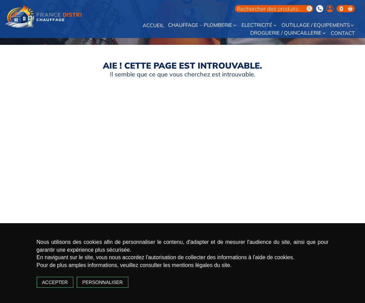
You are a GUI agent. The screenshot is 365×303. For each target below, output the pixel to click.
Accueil (153, 26)
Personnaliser (102, 282)
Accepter (55, 282)
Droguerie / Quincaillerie (288, 33)
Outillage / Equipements (318, 25)
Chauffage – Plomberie (202, 25)
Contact (343, 33)
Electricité (259, 25)
